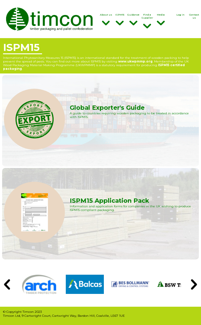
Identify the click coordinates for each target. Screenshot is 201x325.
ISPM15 (119, 19)
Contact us (194, 16)
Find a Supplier (147, 20)
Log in (180, 14)
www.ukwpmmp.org (135, 61)
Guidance (133, 19)
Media (161, 19)
